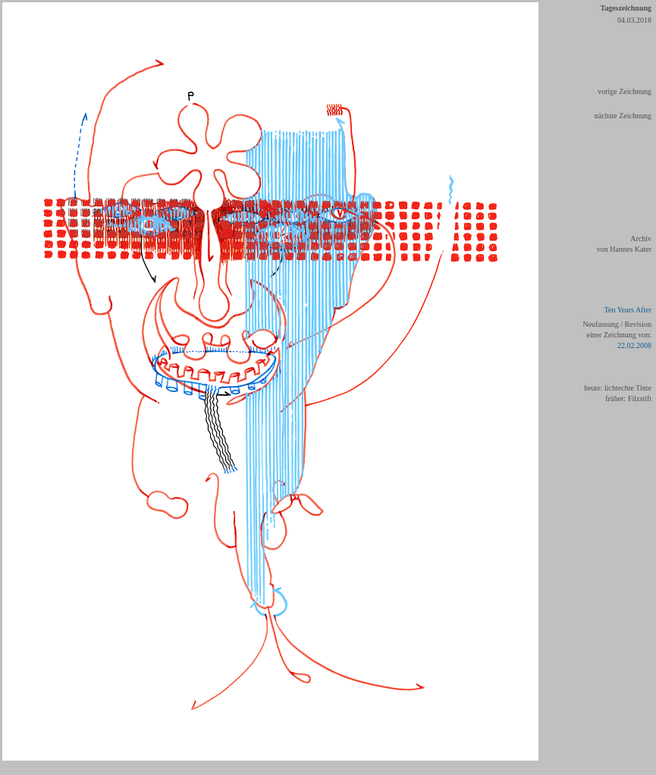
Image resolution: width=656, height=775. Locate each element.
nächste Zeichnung (623, 115)
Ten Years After (627, 310)
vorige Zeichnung (624, 91)
